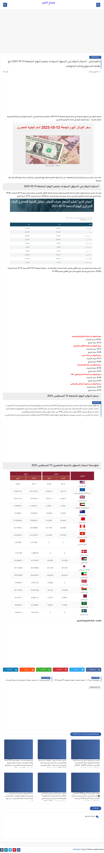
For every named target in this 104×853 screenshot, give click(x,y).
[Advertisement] (52, 32)
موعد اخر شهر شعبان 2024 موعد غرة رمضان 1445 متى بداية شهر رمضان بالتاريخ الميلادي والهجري (60, 412)
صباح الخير (48, 3)
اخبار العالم (95, 57)
